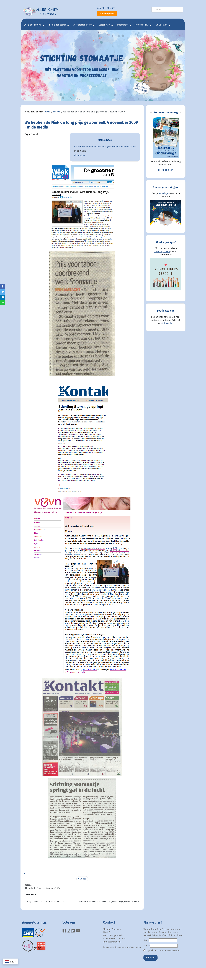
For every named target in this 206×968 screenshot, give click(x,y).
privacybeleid (134, 947)
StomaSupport (106, 13)
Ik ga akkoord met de (161, 950)
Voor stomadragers (82, 25)
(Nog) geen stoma (32, 25)
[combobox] (167, 9)
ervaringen (164, 193)
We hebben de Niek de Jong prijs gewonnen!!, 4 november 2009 (105, 146)
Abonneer (150, 957)
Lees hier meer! (165, 170)
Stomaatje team (162, 251)
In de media (80, 151)
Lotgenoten (104, 25)
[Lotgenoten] (111, 25)
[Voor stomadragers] (93, 25)
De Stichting (162, 25)
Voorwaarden (173, 950)
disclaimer (120, 947)
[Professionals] (150, 25)
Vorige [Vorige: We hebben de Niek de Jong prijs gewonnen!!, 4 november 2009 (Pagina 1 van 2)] (82, 879)
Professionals (142, 25)
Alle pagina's (80, 155)
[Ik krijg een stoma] (67, 25)
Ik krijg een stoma (57, 25)
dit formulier (167, 323)
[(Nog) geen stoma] (43, 25)
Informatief (122, 25)
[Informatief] (129, 25)
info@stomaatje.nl (112, 942)
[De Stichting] (169, 25)
